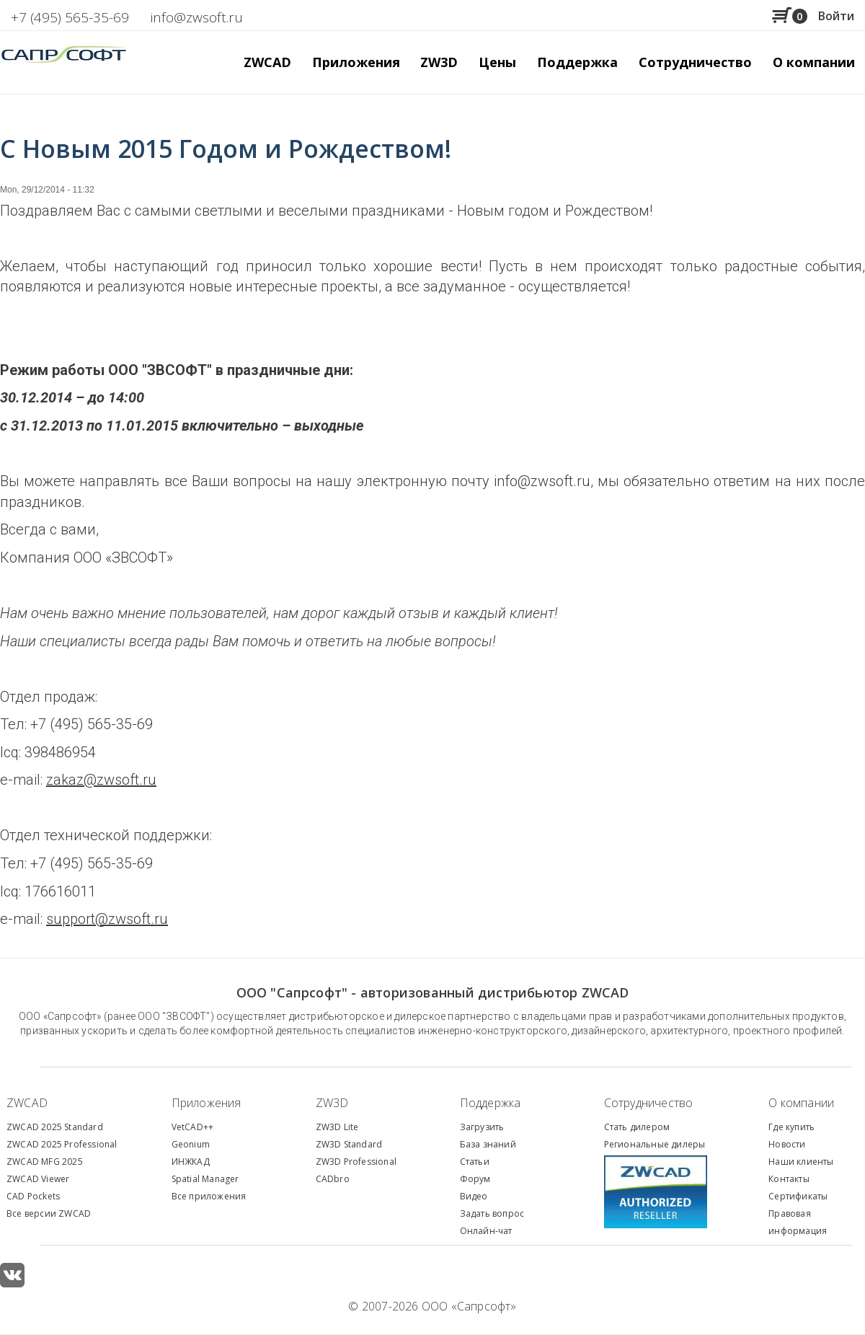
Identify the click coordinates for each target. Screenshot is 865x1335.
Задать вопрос (492, 1213)
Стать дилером (637, 1127)
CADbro (333, 1179)
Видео (474, 1196)
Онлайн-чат (486, 1231)
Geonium (191, 1144)
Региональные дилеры (655, 1144)
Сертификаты (798, 1196)
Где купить (791, 1127)
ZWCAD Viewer (37, 1179)
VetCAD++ (193, 1127)
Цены (497, 62)
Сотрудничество (695, 62)
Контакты (788, 1179)
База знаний (488, 1144)
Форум (475, 1179)
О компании (801, 1103)
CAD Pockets (33, 1196)
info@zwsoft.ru (197, 17)
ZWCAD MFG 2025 (44, 1161)
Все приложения (209, 1196)
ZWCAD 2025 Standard (54, 1127)
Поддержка (490, 1103)
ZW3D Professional (356, 1161)
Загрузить (482, 1127)
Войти (836, 16)
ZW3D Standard (349, 1144)
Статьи (474, 1161)
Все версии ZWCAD (48, 1213)
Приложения (206, 1103)
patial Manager (207, 1179)
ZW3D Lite (337, 1127)
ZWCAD (27, 1103)
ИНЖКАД (191, 1161)
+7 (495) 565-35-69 (70, 17)
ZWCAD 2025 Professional (61, 1144)
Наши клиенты (800, 1161)
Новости (786, 1144)
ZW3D (332, 1103)
